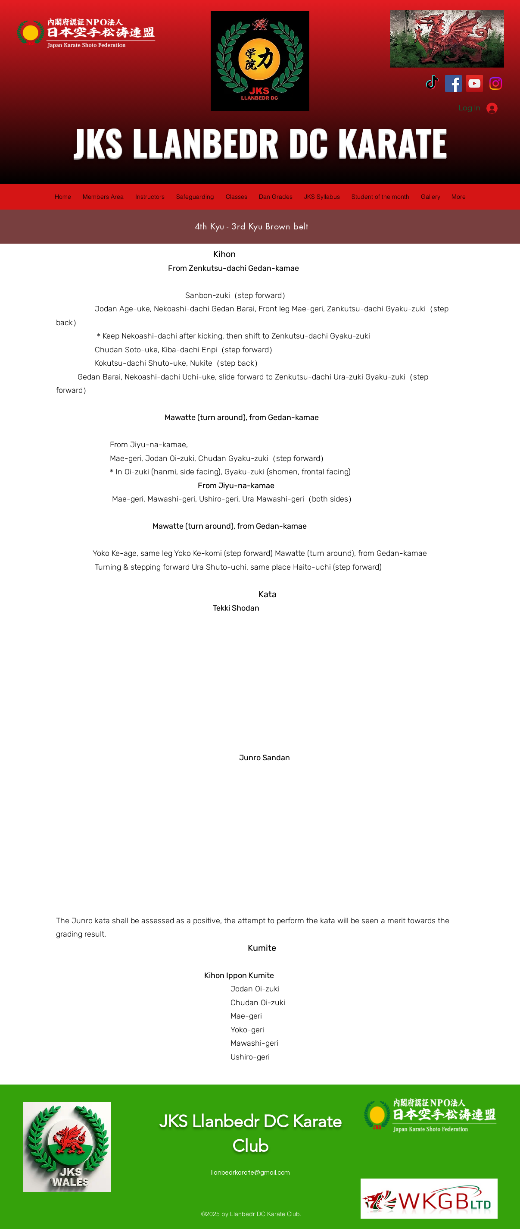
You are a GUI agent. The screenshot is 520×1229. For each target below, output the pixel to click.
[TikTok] (432, 83)
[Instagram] (495, 83)
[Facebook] (453, 83)
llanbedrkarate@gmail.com (250, 1172)
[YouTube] (474, 83)
